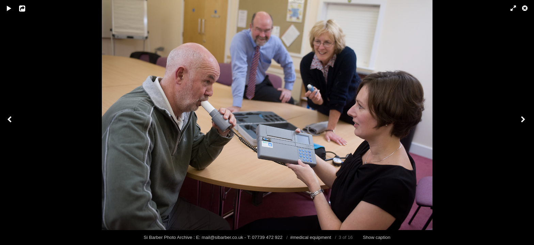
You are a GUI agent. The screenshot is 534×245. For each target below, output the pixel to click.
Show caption (377, 237)
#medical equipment (310, 237)
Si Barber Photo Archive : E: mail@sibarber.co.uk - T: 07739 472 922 (214, 237)
